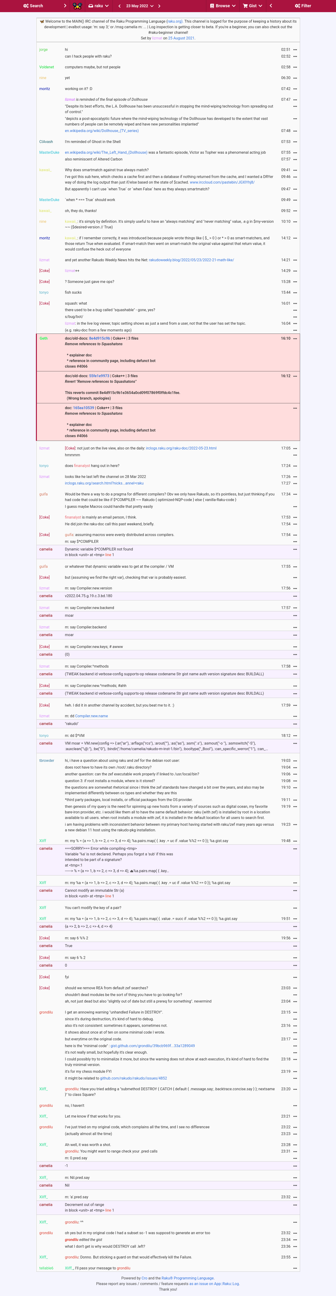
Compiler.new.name (91, 716)
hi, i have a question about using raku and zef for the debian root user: (122, 760)
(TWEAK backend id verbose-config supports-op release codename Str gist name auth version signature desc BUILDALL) (164, 674)
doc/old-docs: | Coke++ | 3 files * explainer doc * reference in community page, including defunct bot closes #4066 (110, 352)
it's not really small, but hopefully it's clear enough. (106, 1052)
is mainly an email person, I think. (101, 517)
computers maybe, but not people (92, 67)
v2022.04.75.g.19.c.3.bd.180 (88, 596)
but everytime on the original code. (93, 1039)
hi (66, 49)
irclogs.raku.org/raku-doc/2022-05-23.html (181, 448)
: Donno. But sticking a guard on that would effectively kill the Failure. (128, 1257)
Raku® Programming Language (188, 1278)
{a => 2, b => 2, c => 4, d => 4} (88, 926)
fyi (67, 977)
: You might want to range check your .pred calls (111, 1151)
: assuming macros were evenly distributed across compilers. (119, 535)
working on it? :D (78, 89)
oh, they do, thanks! (81, 211)
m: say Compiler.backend (85, 627)
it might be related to (116, 1078)
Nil (67, 1185)
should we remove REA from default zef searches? (106, 988)
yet (67, 78)
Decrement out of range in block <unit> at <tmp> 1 (89, 1207)
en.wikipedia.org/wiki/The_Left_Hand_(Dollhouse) (106, 152)
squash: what (76, 303)
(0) (67, 654)
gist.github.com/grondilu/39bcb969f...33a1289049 (153, 1046)
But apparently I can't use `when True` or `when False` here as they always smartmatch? (137, 189)
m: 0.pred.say (76, 1158)
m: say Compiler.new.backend (89, 608)
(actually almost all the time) (88, 1134)
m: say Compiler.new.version (88, 588)
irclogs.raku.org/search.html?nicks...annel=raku (104, 483)
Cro (144, 1278)
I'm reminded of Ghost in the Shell (93, 141)
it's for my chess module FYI (88, 1071)
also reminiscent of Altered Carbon (93, 159)
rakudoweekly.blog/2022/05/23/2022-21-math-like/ (191, 260)
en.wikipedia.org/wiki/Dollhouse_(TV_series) (102, 131)
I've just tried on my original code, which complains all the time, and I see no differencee (137, 1127)
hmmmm (72, 455)
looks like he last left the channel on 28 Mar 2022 (105, 476)
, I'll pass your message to (97, 1268)
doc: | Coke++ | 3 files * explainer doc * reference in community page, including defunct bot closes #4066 (110, 422)
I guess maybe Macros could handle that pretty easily (109, 506)
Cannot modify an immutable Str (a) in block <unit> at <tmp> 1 (94, 893)
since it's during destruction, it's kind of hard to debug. (109, 1019)
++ (72, 270)
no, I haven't (74, 1105)
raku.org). (175, 21)
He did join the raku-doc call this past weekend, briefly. (109, 524)
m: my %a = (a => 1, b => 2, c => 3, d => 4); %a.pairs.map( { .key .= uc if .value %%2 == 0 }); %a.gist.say (147, 883)
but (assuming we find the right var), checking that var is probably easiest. (125, 577)
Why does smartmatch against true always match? (107, 170)
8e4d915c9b (99, 338)
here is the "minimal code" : (130, 1046)
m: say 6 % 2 (75, 957)
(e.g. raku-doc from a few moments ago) (98, 330)
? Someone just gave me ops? (89, 281)
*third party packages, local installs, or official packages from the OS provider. (129, 800)
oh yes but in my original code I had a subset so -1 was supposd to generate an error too (137, 1233)
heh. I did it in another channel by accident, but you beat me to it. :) (119, 705)
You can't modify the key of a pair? (93, 908)
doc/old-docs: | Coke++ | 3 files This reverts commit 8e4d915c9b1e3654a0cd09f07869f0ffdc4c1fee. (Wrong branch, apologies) (122, 387)
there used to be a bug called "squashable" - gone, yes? (110, 310)
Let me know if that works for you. (93, 1116)
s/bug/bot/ (74, 316)
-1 (66, 1166)
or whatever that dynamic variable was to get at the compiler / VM (119, 566)
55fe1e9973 (99, 376)
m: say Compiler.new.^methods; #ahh (95, 685)
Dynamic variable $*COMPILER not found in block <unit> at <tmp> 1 (99, 552)
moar (69, 615)
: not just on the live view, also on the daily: (141, 448)
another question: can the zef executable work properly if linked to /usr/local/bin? (132, 774)
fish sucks (73, 292)
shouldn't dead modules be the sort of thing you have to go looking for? (123, 995)
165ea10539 (83, 408)
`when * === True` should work (90, 200)
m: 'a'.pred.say (76, 1197)
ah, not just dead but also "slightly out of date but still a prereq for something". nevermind (138, 1001)
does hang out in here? (92, 465)
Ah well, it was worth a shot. (88, 1145)
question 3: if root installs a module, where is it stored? (110, 781)
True (68, 946)
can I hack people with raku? (88, 56)
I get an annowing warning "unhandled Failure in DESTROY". (114, 1012)
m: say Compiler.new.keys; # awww (94, 647)
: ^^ (74, 1222)
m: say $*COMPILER (81, 541)
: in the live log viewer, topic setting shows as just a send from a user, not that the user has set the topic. (155, 323)
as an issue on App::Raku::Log (214, 1284)
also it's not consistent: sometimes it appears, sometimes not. (116, 1025)
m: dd (86, 716)
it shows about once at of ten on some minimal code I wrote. (115, 1032)
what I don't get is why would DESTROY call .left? (105, 1246)
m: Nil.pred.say (77, 1177)
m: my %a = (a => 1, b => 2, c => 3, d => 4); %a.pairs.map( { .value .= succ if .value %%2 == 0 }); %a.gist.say (151, 918)
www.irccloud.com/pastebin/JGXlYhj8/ (222, 182)
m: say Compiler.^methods (86, 666)
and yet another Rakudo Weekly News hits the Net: (149, 260)
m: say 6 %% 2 (76, 938)
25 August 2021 (181, 38)
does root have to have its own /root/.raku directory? (108, 767)
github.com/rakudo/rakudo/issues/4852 (133, 1078)
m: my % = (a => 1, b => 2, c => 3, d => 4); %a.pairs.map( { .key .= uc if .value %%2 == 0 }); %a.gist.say (146, 841)
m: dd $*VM (74, 735)
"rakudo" (71, 723)
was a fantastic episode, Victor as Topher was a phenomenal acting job (165, 152)
